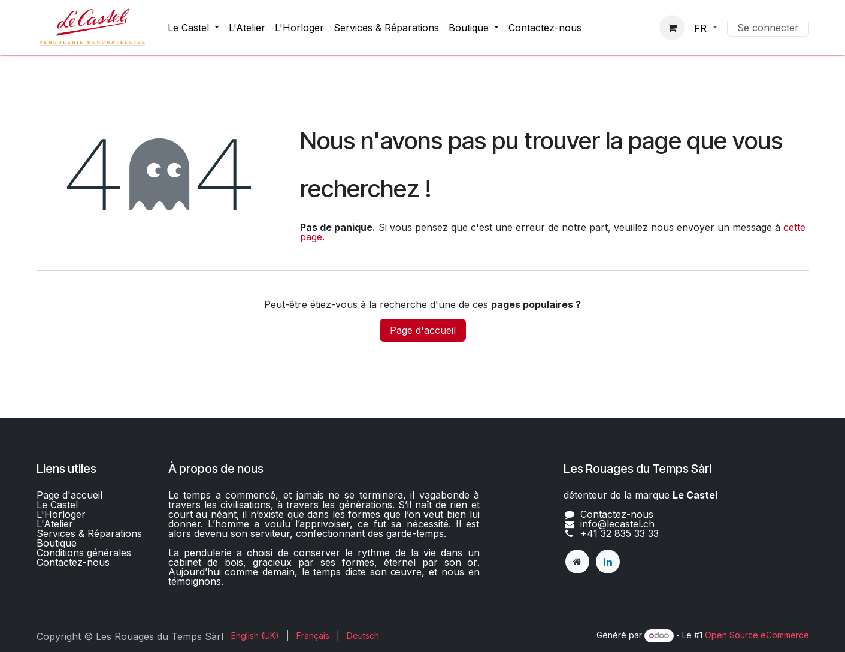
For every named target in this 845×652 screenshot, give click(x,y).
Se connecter (768, 28)
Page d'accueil (423, 330)
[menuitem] (193, 27)
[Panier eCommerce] (672, 27)
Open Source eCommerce (757, 635)
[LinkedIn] (608, 561)
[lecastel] (577, 561)
